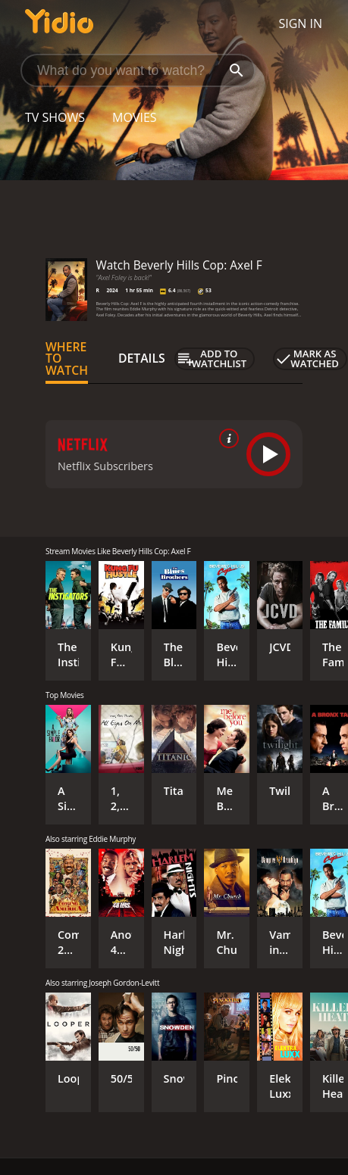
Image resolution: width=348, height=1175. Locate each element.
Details (141, 358)
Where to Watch (66, 358)
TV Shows (55, 117)
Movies (134, 117)
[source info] (226, 438)
